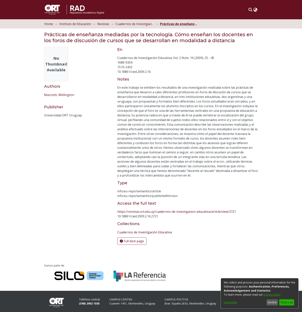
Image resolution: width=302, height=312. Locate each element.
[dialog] (259, 293)
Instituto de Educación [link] (75, 24)
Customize (230, 302)
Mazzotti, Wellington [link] (59, 95)
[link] (144, 232)
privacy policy (271, 294)
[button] (250, 9)
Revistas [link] (103, 24)
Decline (272, 302)
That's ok (286, 302)
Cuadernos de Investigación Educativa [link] (134, 24)
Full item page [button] (132, 241)
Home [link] (48, 24)
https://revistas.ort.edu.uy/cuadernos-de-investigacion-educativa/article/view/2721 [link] (176, 211)
